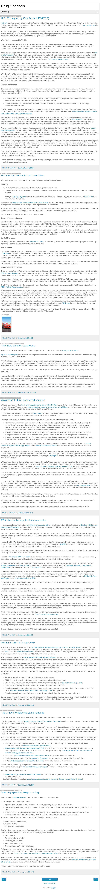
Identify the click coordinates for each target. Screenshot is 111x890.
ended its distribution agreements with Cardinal (32, 755)
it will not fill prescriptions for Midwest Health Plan (39, 405)
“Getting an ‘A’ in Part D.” (70, 350)
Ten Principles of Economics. (58, 59)
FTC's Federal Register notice (12, 287)
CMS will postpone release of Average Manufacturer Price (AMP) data (56, 647)
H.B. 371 (4, 23)
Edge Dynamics (78, 119)
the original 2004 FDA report (19, 557)
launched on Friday (36, 242)
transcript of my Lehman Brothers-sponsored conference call (36, 853)
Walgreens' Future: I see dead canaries (23, 400)
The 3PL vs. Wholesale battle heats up (22, 712)
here (6, 652)
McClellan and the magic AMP (18, 642)
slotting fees (53, 456)
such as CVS (37, 567)
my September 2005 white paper (35, 767)
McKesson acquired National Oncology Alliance (28, 761)
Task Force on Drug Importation (46, 614)
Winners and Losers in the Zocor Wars (22, 175)
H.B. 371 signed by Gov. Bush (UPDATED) (25, 18)
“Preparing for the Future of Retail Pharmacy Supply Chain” (31, 690)
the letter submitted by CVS (25, 578)
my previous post (89, 25)
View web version (50, 883)
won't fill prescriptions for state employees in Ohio (54, 466)
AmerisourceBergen (8, 565)
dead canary (37, 413)
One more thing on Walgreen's (18, 345)
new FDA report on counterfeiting (38, 525)
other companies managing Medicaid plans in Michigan (47, 407)
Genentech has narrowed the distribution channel (23, 774)
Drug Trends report (19, 797)
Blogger (53, 888)
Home (49, 879)
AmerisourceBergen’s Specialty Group (37, 745)
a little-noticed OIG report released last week (40, 657)
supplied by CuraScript (39, 758)
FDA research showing (9, 273)
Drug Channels (13, 6)
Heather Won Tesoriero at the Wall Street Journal (30, 203)
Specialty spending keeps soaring (20, 792)
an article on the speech (26, 652)
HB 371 (63, 544)
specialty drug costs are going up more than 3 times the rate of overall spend (54, 779)
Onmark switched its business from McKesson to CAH (24, 748)
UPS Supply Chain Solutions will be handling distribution (40, 721)
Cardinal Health (24, 565)
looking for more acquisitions (46, 445)
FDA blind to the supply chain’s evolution (23, 520)
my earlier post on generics (72, 683)
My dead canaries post (9, 355)
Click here (5, 253)
